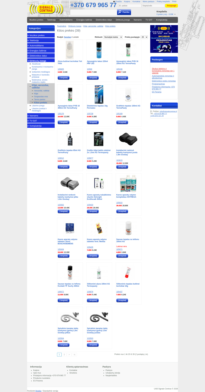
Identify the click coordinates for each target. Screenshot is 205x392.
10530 (89, 69)
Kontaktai (136, 1)
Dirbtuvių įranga (123, 20)
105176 (61, 114)
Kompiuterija (161, 20)
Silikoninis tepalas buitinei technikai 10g (128, 285)
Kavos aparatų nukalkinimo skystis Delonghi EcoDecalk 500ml (99, 197)
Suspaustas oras (41, 96)
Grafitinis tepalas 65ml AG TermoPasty (69, 151)
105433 (90, 205)
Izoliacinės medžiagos (41, 72)
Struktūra (73, 373)
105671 (119, 249)
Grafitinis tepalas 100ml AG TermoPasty (128, 107)
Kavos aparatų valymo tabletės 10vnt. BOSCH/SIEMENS (67, 241)
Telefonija (51, 20)
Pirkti (174, 1)
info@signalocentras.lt (168, 111)
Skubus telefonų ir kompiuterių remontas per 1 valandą (163, 71)
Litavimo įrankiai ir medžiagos (39, 110)
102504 (61, 338)
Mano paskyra (148, 1)
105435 (90, 247)
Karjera (127, 1)
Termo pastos (39, 99)
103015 (119, 160)
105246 (119, 69)
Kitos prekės (40, 102)
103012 (61, 158)
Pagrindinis (61, 26)
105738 (90, 114)
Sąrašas (67, 37)
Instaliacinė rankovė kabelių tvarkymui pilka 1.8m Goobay (68, 197)
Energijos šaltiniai (84, 20)
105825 (61, 69)
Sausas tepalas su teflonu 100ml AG (127, 240)
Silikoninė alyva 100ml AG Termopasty (98, 285)
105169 (119, 114)
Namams (138, 20)
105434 (61, 249)
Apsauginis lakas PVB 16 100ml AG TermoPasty (127, 62)
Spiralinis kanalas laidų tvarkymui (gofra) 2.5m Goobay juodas (97, 330)
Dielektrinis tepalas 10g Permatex (97, 107)
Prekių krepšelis (163, 1)
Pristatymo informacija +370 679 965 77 (49, 375)
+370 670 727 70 (157, 116)
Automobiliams (65, 20)
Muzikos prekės (36, 20)
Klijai (36, 94)
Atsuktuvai (36, 64)
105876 (90, 292)
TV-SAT (149, 20)
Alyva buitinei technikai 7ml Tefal (70, 62)
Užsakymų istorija (113, 373)
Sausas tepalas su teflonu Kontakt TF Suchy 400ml (69, 285)
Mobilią (38, 391)
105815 (119, 203)
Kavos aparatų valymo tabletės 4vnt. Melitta (97, 240)
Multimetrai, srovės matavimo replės (39, 81)
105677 (90, 158)
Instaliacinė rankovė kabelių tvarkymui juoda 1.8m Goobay (126, 152)
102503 (90, 338)
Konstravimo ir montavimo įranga (42, 68)
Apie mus (37, 373)
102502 (61, 205)
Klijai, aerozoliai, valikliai (40, 86)
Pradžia (117, 1)
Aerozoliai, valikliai (41, 91)
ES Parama (156, 92)
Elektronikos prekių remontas (164, 81)
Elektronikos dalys (104, 20)
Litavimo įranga (38, 106)
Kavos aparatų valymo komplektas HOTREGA (126, 196)
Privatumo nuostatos (41, 378)
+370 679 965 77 (93, 5)
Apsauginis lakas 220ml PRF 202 (97, 62)
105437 (119, 292)
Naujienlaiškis (111, 375)
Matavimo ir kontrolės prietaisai (40, 76)
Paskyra (109, 370)
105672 (61, 292)
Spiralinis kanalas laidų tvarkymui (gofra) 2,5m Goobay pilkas (68, 330)
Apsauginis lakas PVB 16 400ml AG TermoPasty (69, 107)
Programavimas (158, 84)
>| (74, 354)
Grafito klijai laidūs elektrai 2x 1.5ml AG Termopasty (99, 151)
